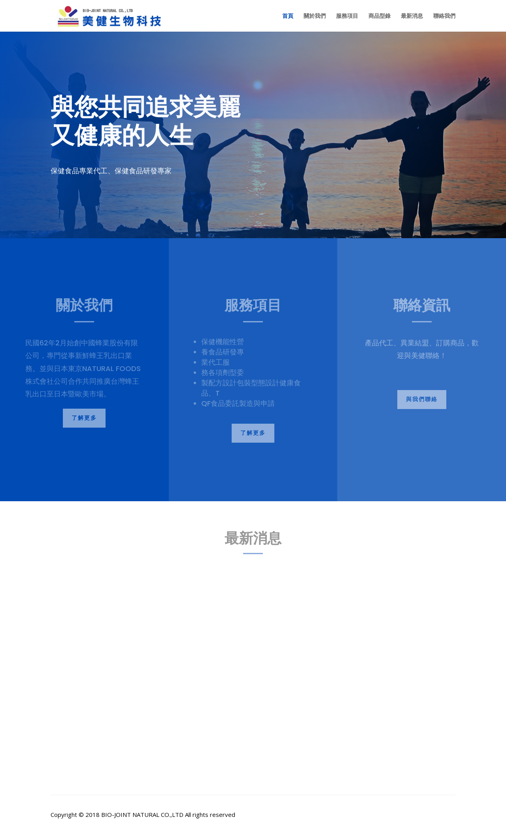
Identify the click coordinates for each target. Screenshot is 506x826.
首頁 (287, 16)
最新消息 (412, 16)
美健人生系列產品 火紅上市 (102, 714)
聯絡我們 (444, 16)
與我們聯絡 (422, 399)
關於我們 (315, 16)
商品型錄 (379, 16)
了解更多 (84, 418)
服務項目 (347, 16)
